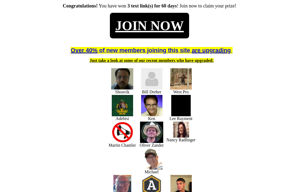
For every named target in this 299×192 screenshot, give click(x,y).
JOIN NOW (149, 25)
